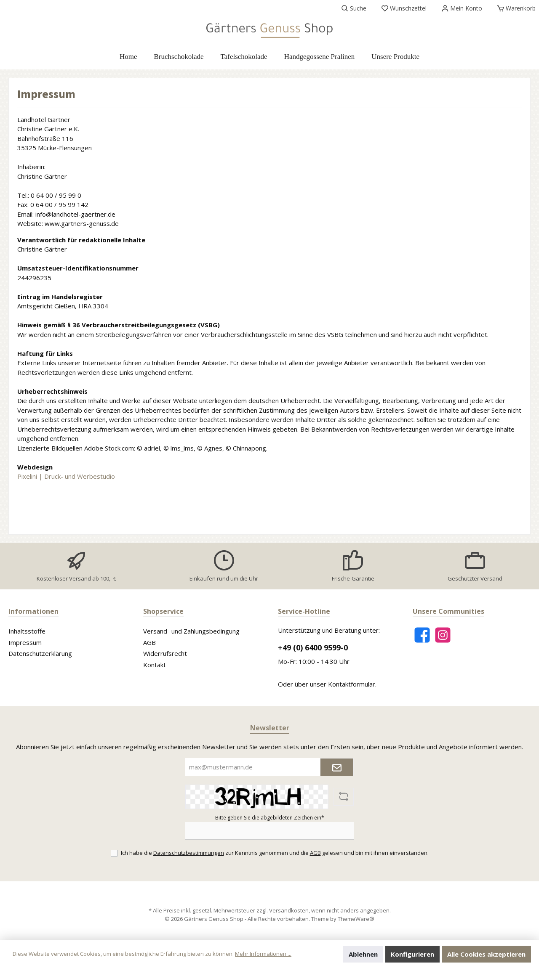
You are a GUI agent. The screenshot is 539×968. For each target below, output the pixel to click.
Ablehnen (363, 954)
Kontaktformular (351, 684)
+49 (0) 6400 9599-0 (313, 647)
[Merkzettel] (404, 8)
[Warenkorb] (514, 8)
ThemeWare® (356, 919)
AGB (149, 642)
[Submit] (337, 767)
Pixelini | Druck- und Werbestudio (66, 476)
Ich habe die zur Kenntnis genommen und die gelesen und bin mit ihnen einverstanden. (275, 853)
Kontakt (154, 664)
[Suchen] (354, 8)
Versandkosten (289, 910)
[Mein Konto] (462, 8)
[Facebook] (422, 635)
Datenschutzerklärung (40, 653)
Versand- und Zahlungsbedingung (191, 631)
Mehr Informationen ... (263, 953)
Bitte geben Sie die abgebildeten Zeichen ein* (269, 817)
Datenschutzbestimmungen (188, 853)
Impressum (25, 642)
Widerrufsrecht (165, 653)
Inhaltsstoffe (26, 631)
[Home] (128, 56)
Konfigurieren (412, 954)
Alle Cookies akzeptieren (486, 954)
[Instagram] (442, 635)
